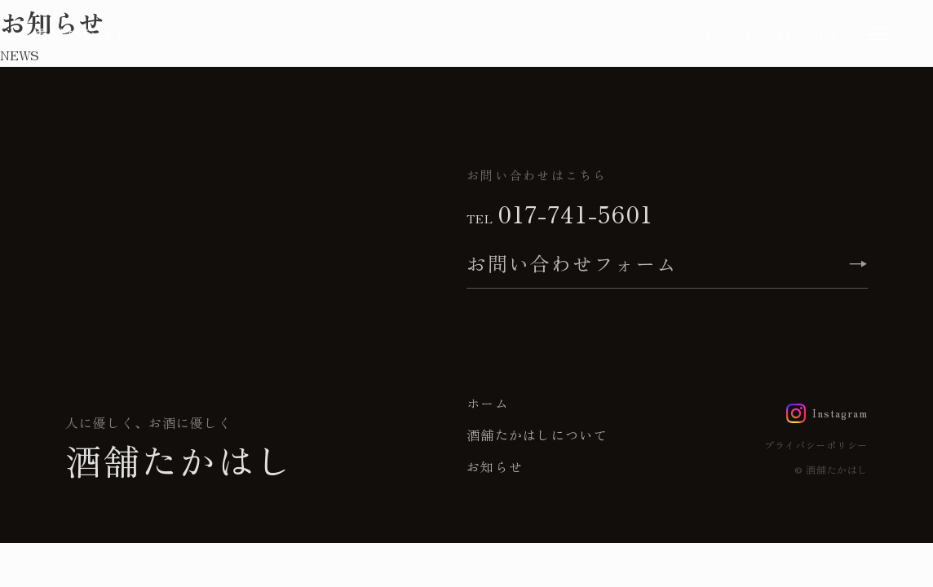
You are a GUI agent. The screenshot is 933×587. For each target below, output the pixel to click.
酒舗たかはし (82, 33)
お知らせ (494, 466)
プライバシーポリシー (816, 445)
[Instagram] (827, 413)
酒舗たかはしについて (537, 434)
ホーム (487, 403)
